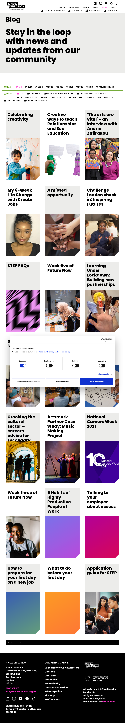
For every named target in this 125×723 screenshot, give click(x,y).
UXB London (108, 701)
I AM (72, 97)
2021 (69, 87)
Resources (94, 10)
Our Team (50, 675)
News (95, 7)
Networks (77, 10)
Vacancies (51, 679)
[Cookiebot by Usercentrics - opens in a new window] (103, 339)
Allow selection (62, 381)
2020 (79, 87)
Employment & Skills (53, 97)
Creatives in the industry (58, 93)
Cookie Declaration (56, 687)
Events (114, 7)
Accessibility (52, 683)
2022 (59, 87)
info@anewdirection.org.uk (21, 691)
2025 (28, 87)
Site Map (50, 695)
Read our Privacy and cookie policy (54, 352)
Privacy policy (53, 691)
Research (113, 10)
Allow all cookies (97, 381)
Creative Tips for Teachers (92, 93)
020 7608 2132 (13, 688)
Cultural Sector (27, 97)
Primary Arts (12, 100)
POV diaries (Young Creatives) (96, 97)
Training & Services (55, 10)
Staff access (52, 699)
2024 (39, 87)
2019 (89, 87)
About (86, 7)
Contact (50, 671)
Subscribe (74, 7)
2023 (49, 87)
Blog (104, 7)
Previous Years (105, 87)
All (19, 87)
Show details (103, 374)
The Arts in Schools (36, 100)
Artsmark (33, 93)
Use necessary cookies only (28, 381)
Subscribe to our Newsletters (62, 667)
